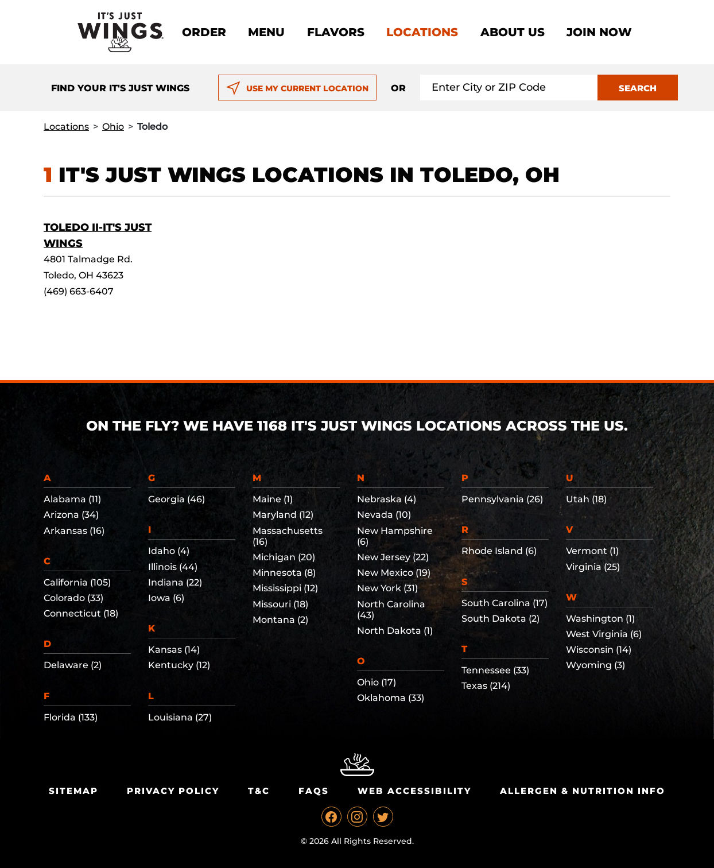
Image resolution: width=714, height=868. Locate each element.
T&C (259, 790)
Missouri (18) (280, 604)
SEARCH (638, 88)
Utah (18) (586, 499)
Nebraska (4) (386, 499)
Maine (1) (273, 499)
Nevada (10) (384, 514)
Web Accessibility (414, 790)
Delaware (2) (73, 665)
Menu (266, 32)
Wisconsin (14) (598, 649)
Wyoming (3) (595, 665)
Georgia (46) (176, 499)
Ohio (113, 126)
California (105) (77, 582)
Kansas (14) (174, 649)
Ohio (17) (376, 682)
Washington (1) (600, 618)
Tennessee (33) (495, 670)
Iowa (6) (166, 597)
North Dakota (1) (395, 630)
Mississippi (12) (285, 588)
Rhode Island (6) (499, 550)
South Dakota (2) (500, 618)
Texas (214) (485, 685)
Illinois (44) (172, 566)
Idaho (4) (168, 550)
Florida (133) (71, 717)
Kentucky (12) (179, 665)
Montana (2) (280, 619)
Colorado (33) (73, 597)
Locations (422, 32)
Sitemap (73, 790)
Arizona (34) (71, 514)
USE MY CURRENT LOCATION (297, 88)
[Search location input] (509, 87)
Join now (599, 32)
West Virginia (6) (604, 634)
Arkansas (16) (74, 530)
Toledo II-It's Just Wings (98, 235)
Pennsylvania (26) (502, 499)
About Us (512, 32)
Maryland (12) (283, 514)
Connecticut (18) (81, 613)
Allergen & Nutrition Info (582, 790)
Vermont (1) (592, 550)
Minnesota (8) (284, 572)
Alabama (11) (72, 499)
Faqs (313, 790)
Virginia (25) (593, 566)
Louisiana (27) (180, 717)
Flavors (335, 32)
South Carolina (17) (504, 603)
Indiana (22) (175, 582)
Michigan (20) (284, 557)
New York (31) (387, 588)
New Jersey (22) (393, 557)
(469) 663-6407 (79, 291)
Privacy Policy (173, 790)
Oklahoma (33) (390, 697)
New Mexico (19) (393, 572)
